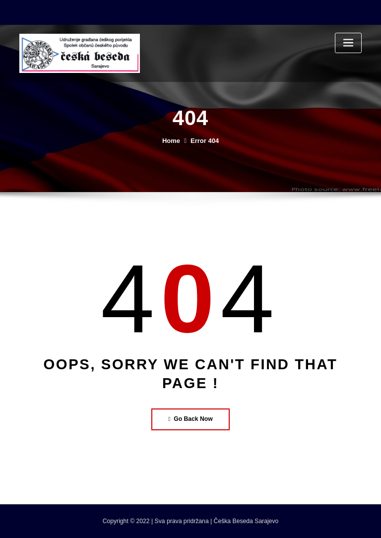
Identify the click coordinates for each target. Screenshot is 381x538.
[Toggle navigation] (348, 43)
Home (171, 140)
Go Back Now (190, 418)
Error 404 (204, 140)
